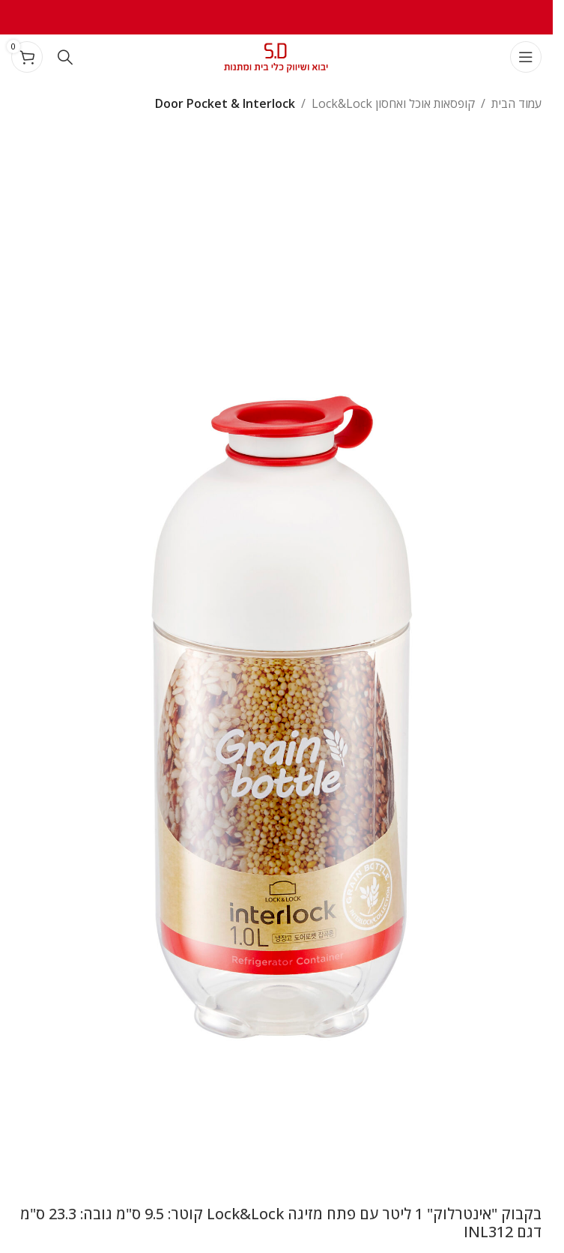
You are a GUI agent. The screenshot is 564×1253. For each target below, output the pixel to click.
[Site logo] (276, 55)
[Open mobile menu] (526, 57)
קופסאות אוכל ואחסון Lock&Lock (393, 103)
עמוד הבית (516, 103)
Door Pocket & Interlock (225, 103)
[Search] (65, 57)
